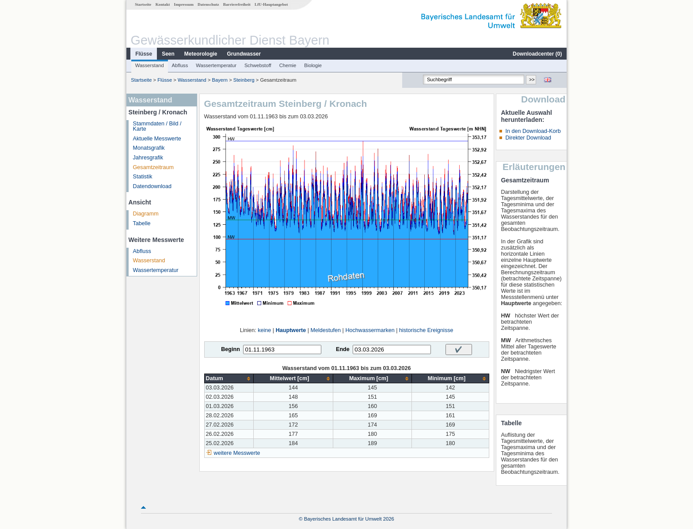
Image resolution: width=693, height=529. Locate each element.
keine (264, 330)
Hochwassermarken (369, 330)
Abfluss (180, 65)
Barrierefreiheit (237, 4)
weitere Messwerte (237, 453)
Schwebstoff (257, 65)
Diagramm (146, 214)
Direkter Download (528, 138)
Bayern (220, 80)
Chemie (288, 65)
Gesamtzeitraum (153, 167)
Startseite (143, 4)
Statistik (142, 177)
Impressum (184, 4)
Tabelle (142, 223)
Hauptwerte (291, 330)
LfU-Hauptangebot (271, 4)
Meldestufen (326, 330)
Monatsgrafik (149, 148)
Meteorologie (200, 54)
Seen (168, 54)
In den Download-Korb (532, 131)
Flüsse (143, 54)
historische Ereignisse (426, 330)
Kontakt (163, 4)
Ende (343, 349)
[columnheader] (229, 378)
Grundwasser (244, 54)
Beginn (230, 349)
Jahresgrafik (148, 158)
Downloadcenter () (537, 54)
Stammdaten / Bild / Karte (157, 126)
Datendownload (152, 186)
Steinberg (244, 80)
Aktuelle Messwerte (157, 139)
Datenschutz (208, 4)
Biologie (313, 65)
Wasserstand (149, 65)
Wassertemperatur (216, 65)
